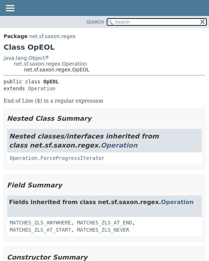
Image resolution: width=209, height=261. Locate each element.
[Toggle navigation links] (10, 9)
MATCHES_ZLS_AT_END (104, 222)
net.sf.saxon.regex (52, 36)
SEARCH (95, 22)
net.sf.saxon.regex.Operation (50, 64)
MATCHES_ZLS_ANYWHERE (40, 222)
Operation (42, 88)
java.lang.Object (24, 58)
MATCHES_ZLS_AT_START (40, 230)
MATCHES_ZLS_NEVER (103, 230)
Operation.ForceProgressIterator (57, 158)
